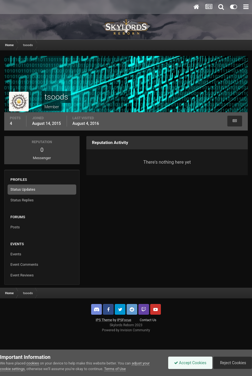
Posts (15, 227)
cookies (32, 363)
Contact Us (148, 320)
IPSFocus (124, 320)
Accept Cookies (190, 363)
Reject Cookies (232, 363)
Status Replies (22, 200)
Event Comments (24, 264)
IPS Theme (104, 320)
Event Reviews (22, 275)
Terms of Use (115, 369)
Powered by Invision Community (126, 330)
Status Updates (22, 189)
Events (15, 254)
